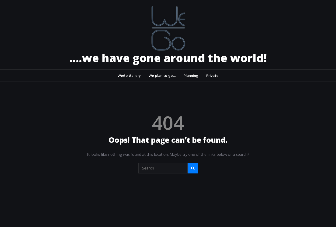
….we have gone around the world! (168, 57)
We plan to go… (162, 75)
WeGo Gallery (129, 75)
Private (212, 75)
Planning (191, 75)
